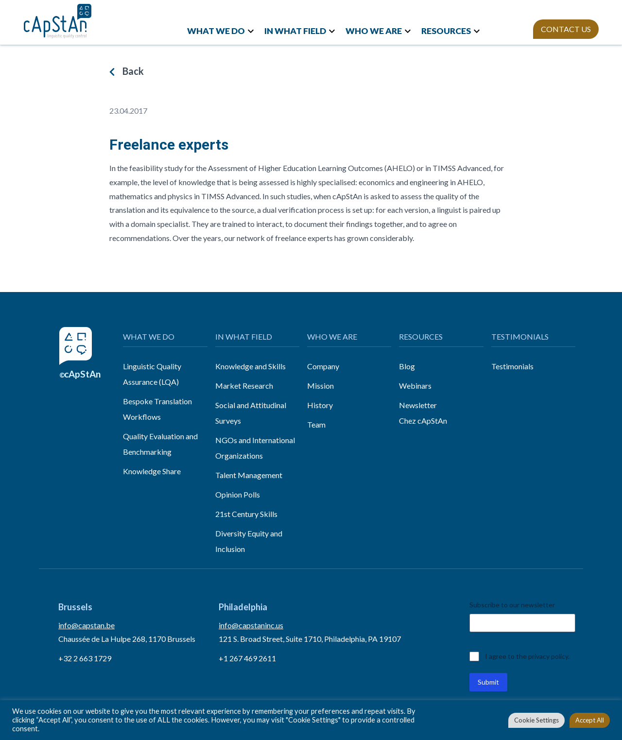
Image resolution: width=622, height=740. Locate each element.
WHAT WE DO (216, 31)
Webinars (415, 385)
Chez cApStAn (423, 420)
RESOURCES (446, 31)
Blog (407, 366)
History (320, 405)
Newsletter (418, 405)
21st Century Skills (246, 513)
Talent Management (248, 475)
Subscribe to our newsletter (512, 605)
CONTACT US (566, 29)
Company (323, 366)
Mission (320, 385)
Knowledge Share (152, 471)
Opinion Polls (237, 494)
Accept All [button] (589, 720)
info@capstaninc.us (251, 625)
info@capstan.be (86, 625)
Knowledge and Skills (250, 366)
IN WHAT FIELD (295, 31)
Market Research (244, 385)
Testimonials (512, 366)
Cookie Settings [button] (536, 720)
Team (316, 424)
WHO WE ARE (374, 31)
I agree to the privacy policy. (527, 656)
